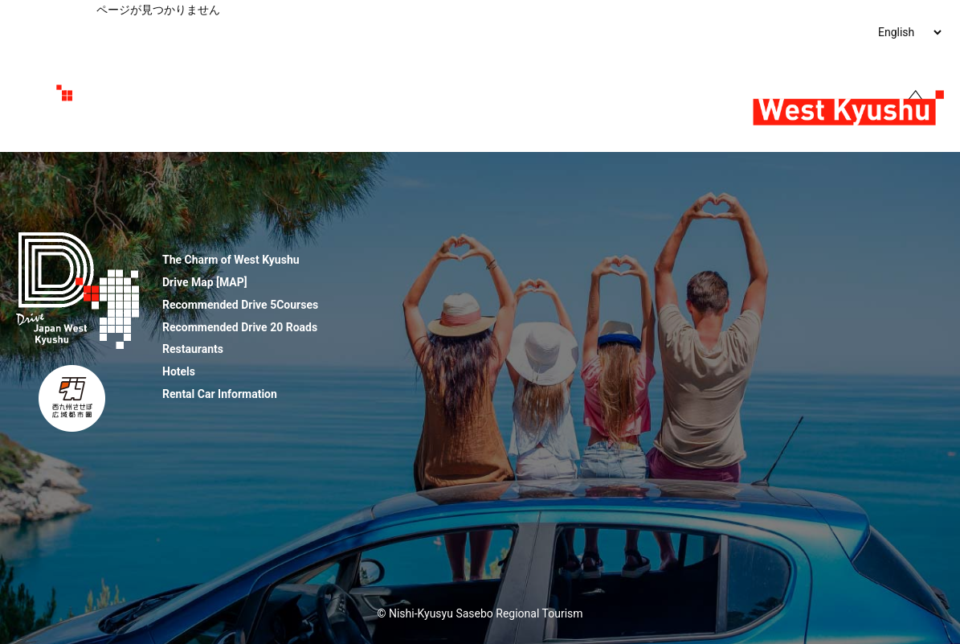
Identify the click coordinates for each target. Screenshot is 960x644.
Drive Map (317, 32)
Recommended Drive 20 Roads (239, 327)
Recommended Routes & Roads (441, 32)
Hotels (178, 371)
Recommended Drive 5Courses (240, 304)
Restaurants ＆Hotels (593, 32)
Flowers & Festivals (715, 32)
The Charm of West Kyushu (204, 32)
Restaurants (192, 349)
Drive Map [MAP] (204, 282)
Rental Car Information (219, 394)
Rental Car (808, 32)
